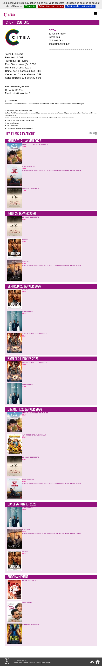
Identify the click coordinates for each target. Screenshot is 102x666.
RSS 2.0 (32, 663)
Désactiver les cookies (51, 6)
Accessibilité (46, 663)
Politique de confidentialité (80, 6)
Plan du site (18, 663)
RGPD (39, 663)
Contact (25, 663)
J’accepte (30, 6)
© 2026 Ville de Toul (20, 660)
